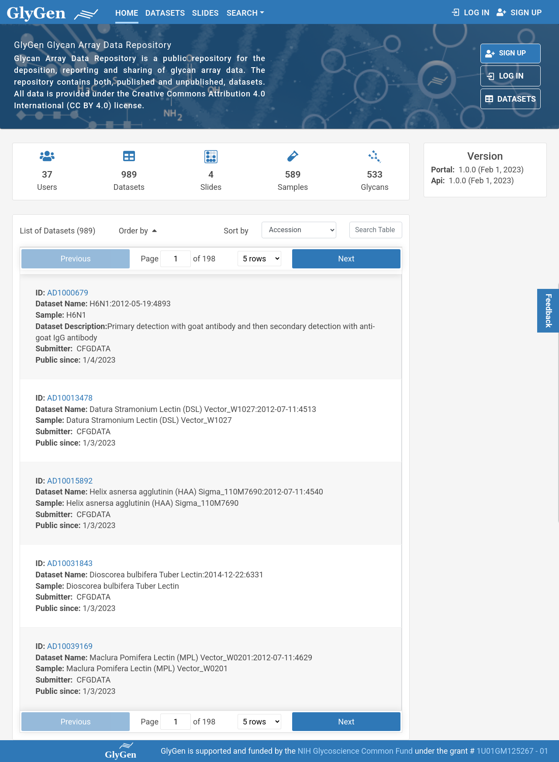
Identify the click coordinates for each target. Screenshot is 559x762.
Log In (504, 75)
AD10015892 (70, 480)
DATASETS (165, 12)
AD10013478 (70, 397)
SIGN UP (519, 12)
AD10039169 (70, 646)
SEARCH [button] (242, 12)
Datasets (510, 98)
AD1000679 (67, 292)
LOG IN (470, 12)
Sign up (505, 53)
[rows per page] (259, 258)
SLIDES (205, 12)
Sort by (236, 230)
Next (346, 258)
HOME (126, 12)
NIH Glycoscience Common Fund (355, 750)
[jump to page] (175, 259)
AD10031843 (70, 563)
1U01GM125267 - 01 (512, 750)
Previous (76, 258)
